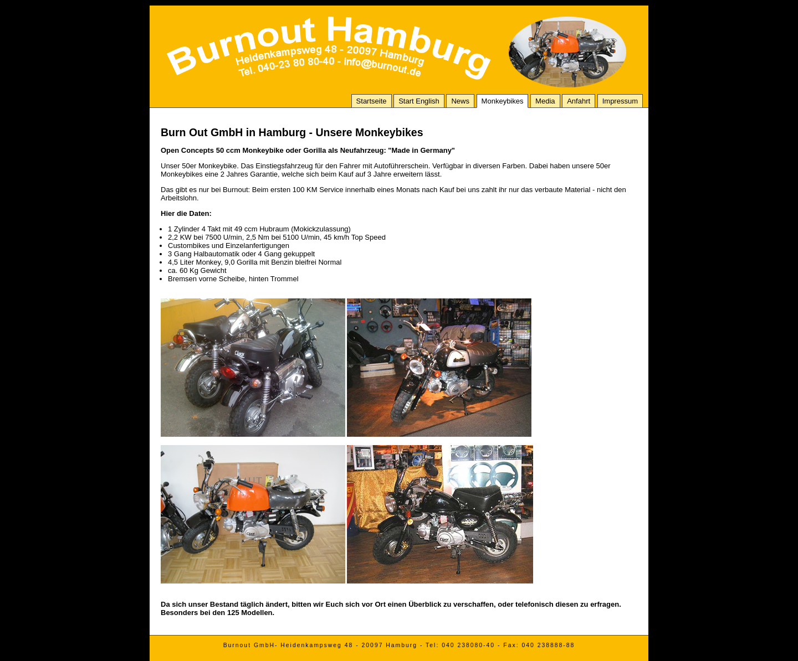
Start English (418, 101)
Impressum (620, 101)
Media (545, 101)
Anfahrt (578, 101)
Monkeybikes (503, 101)
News (460, 101)
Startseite (371, 101)
